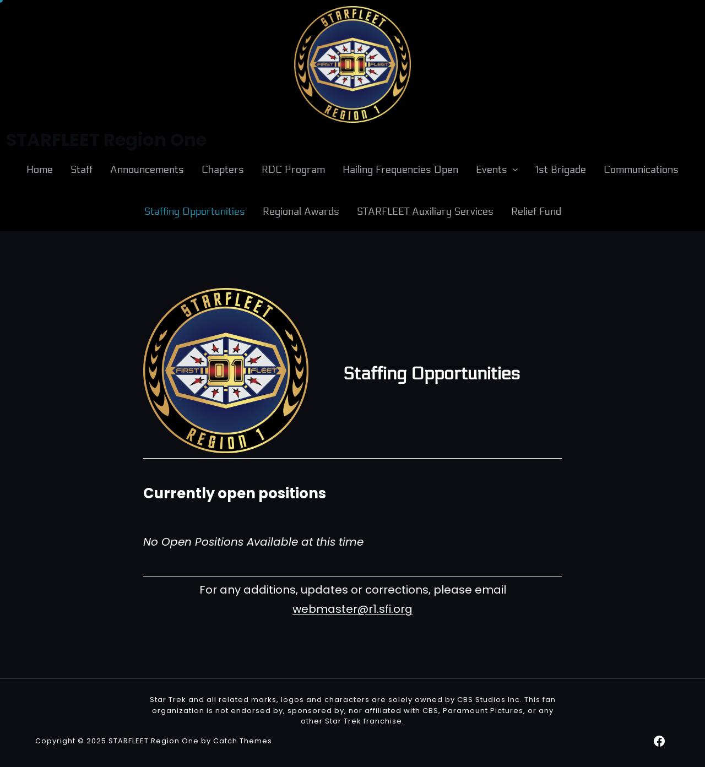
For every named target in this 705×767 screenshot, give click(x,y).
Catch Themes (242, 741)
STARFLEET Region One (154, 741)
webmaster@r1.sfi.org (352, 609)
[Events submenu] (515, 169)
